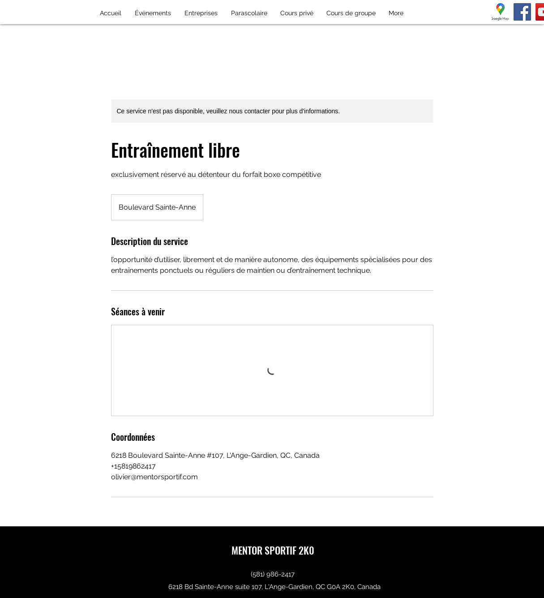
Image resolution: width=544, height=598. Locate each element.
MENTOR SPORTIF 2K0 (272, 550)
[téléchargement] (500, 12)
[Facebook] (522, 12)
